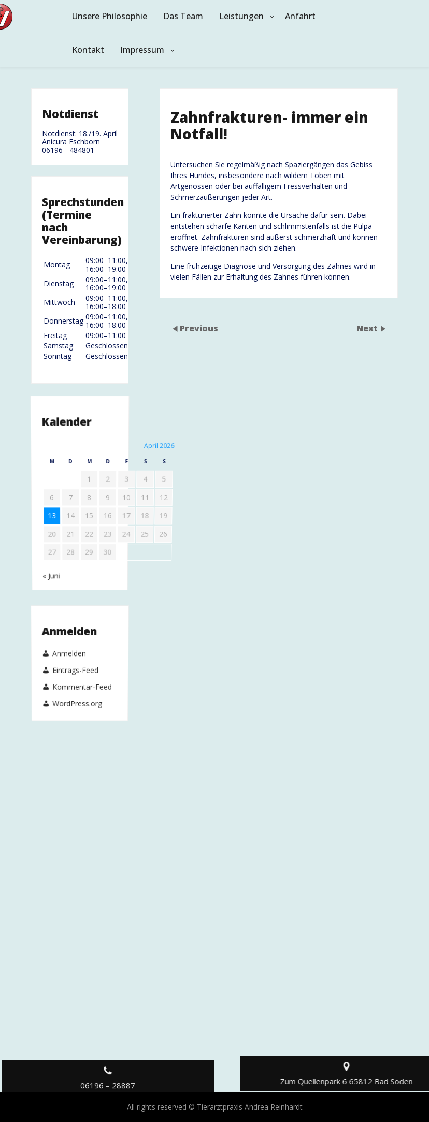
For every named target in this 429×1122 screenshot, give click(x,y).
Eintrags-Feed (75, 665)
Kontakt (88, 49)
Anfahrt (300, 16)
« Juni (52, 513)
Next (368, 328)
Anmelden (69, 661)
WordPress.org (77, 673)
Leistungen (241, 16)
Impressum (142, 49)
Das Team (183, 16)
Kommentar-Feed (82, 669)
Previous (199, 328)
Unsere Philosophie (109, 16)
